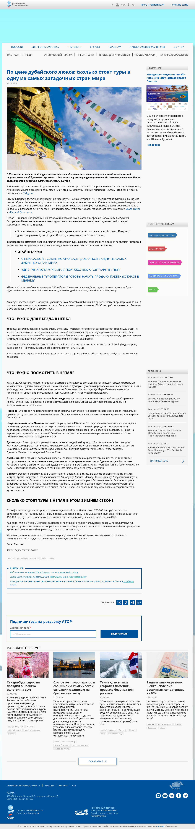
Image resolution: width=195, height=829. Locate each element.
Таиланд (122, 730)
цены (51, 558)
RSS (74, 785)
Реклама (63, 785)
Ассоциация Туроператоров (20, 4)
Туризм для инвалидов (114, 54)
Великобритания (62, 745)
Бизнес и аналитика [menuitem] (45, 47)
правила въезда (115, 733)
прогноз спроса (164, 724)
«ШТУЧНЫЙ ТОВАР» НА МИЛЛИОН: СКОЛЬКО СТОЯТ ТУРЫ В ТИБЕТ (70, 270)
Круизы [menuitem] (95, 47)
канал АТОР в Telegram (39, 572)
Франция (152, 728)
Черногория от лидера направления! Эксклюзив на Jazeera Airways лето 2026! (167, 416)
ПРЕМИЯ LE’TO (85, 54)
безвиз (132, 730)
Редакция (49, 785)
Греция (162, 728)
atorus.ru (160, 826)
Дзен (112, 4)
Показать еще (97, 761)
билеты (11, 733)
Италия (178, 724)
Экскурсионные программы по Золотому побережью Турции (164, 400)
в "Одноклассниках (76, 576)
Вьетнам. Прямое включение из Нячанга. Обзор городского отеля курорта (165, 384)
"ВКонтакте (56, 576)
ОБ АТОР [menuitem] (179, 47)
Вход (144, 4)
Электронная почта (19, 627)
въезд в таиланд (108, 730)
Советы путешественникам (164, 262)
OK (128, 4)
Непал (11, 558)
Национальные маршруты (163, 276)
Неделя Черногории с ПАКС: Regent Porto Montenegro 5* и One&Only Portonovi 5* (166, 450)
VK (123, 4)
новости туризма (80, 745)
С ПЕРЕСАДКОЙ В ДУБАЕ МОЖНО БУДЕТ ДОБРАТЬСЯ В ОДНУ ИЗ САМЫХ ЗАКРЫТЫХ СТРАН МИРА (73, 261)
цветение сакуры (32, 730)
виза (44, 558)
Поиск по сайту (179, 4)
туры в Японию (14, 730)
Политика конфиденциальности (23, 785)
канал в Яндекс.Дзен (68, 572)
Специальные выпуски (162, 235)
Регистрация (157, 4)
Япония (30, 726)
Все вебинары (159, 461)
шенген (151, 724)
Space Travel (133, 209)
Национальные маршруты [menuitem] (147, 47)
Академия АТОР (145, 54)
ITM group (28, 193)
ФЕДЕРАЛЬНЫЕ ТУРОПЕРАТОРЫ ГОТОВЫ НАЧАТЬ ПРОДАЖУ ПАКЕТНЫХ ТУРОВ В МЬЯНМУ (80, 278)
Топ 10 (152, 289)
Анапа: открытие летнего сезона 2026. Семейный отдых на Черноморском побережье (165, 433)
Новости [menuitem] (17, 47)
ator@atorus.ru (31, 813)
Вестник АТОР (156, 248)
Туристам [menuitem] (115, 47)
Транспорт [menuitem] (74, 47)
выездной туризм (15, 726)
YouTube (117, 4)
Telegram (133, 4)
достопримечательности (28, 558)
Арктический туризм (58, 54)
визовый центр (68, 741)
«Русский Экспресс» (20, 212)
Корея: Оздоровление (173, 54)
